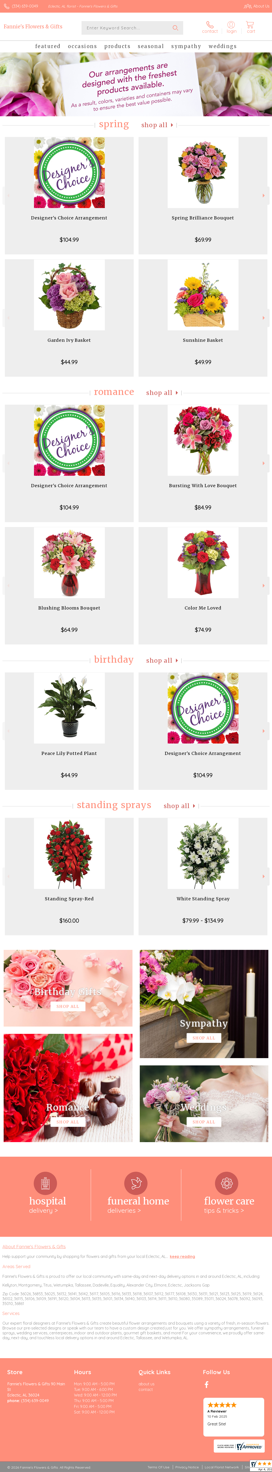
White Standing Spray (203, 899)
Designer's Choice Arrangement (69, 218)
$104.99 (69, 239)
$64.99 (69, 629)
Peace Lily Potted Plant (69, 753)
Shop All (154, 125)
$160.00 (69, 920)
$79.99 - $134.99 (202, 920)
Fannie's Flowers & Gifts (33, 27)
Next (264, 195)
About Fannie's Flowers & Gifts (34, 1246)
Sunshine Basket (203, 340)
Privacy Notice (187, 1467)
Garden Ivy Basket (69, 340)
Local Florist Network (222, 1467)
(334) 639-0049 (25, 6)
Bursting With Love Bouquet (203, 485)
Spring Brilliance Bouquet (203, 218)
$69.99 (203, 239)
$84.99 (203, 507)
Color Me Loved (203, 608)
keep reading (182, 1256)
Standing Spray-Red (69, 899)
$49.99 (203, 362)
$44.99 (69, 362)
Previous (7, 195)
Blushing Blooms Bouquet (69, 608)
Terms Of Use (158, 1467)
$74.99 (203, 629)
